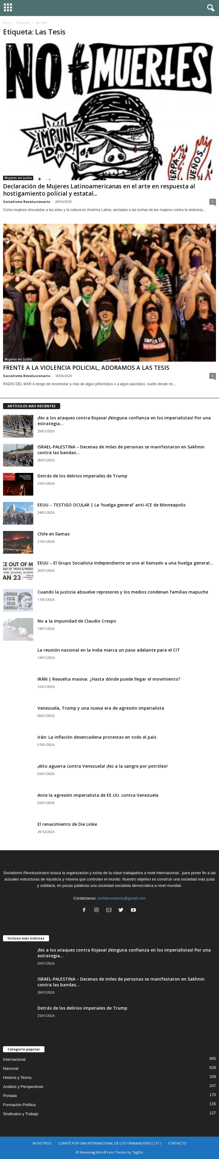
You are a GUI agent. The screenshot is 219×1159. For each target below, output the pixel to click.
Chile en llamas (54, 534)
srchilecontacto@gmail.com (122, 898)
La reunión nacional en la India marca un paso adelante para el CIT (109, 650)
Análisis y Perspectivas (23, 1086)
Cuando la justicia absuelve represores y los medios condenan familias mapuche (123, 592)
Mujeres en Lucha (18, 178)
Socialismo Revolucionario (26, 201)
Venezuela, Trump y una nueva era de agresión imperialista (101, 708)
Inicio (7, 23)
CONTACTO (177, 1143)
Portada (10, 1095)
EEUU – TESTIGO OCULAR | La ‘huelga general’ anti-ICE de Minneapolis (111, 505)
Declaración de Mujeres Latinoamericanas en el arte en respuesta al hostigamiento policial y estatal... (99, 189)
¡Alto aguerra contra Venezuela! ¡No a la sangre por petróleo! (103, 766)
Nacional (10, 1068)
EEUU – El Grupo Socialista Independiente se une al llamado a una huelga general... (125, 563)
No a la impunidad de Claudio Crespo (77, 621)
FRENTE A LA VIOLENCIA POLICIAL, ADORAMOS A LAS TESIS (86, 368)
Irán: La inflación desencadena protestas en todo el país (97, 737)
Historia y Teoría (17, 1077)
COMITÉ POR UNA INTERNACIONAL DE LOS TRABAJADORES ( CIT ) (109, 1143)
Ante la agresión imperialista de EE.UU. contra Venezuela (98, 795)
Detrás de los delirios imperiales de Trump (82, 476)
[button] (209, 8)
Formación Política (19, 1104)
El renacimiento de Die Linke (67, 824)
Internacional (14, 1059)
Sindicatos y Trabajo (20, 1114)
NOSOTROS (42, 1143)
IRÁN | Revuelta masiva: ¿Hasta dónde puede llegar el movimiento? (109, 679)
